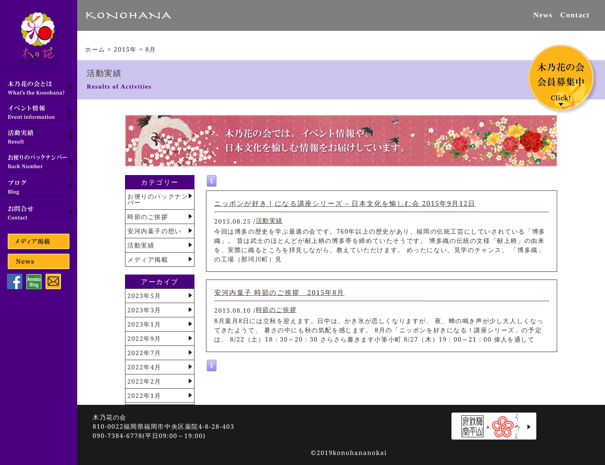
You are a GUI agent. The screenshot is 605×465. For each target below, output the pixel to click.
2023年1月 (144, 324)
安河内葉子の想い (154, 231)
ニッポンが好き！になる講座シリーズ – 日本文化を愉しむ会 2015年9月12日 (344, 202)
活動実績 (269, 220)
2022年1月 (144, 395)
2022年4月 (144, 367)
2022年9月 (144, 338)
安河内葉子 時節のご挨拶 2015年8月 (279, 292)
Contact (575, 15)
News (543, 15)
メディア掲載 (147, 259)
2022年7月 (144, 353)
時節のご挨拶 (276, 309)
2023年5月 (144, 295)
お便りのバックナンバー (157, 199)
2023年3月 (144, 310)
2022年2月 (144, 381)
